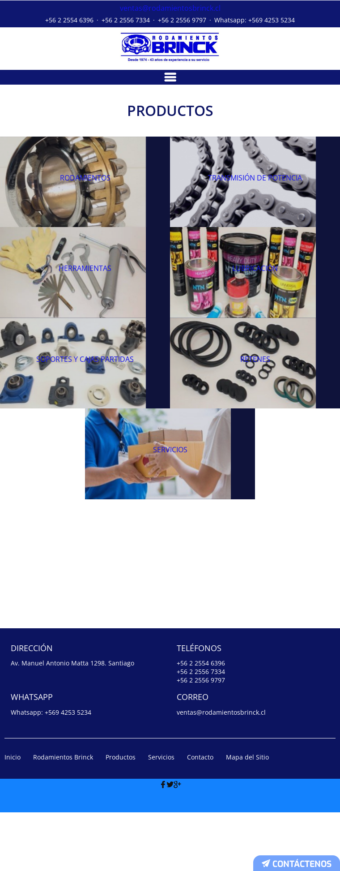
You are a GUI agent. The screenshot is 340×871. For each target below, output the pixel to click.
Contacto (200, 815)
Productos (121, 815)
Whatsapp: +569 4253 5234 (254, 18)
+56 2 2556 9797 (182, 18)
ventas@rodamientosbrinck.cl (170, 7)
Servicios (161, 815)
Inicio (12, 815)
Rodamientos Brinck (63, 815)
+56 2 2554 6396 (69, 18)
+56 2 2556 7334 (126, 18)
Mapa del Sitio (247, 815)
